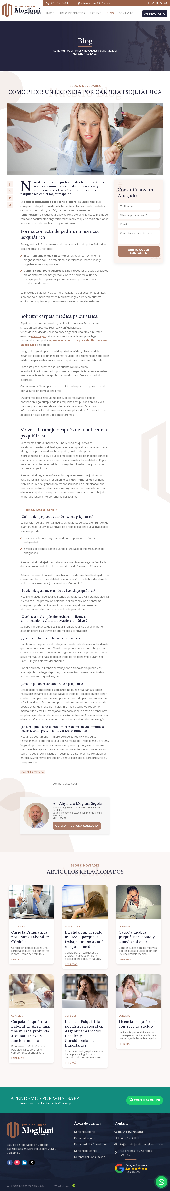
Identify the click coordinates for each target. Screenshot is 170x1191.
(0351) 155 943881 (60, 3)
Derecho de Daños (85, 1151)
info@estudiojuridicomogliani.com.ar (140, 1144)
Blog (110, 13)
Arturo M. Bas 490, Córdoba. (96, 3)
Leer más (17, 959)
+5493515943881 (128, 1138)
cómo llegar (38, 336)
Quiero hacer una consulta (76, 826)
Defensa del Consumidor (89, 1157)
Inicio (50, 13)
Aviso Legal (61, 1185)
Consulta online (144, 1100)
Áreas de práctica (72, 13)
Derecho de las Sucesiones (90, 1144)
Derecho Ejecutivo (85, 1138)
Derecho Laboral (84, 1132)
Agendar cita (154, 13)
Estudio (96, 13)
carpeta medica (32, 772)
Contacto (126, 13)
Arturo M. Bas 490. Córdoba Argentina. (135, 1152)
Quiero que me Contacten (138, 251)
